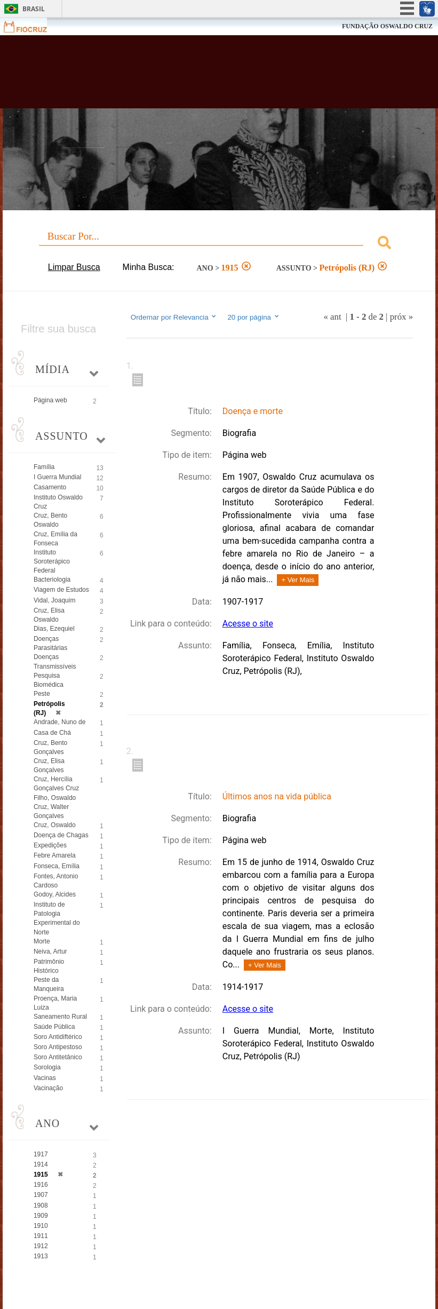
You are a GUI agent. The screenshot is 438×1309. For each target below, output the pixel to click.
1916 (41, 1184)
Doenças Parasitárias (50, 643)
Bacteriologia (52, 579)
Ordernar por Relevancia (174, 317)
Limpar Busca (74, 267)
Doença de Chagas (61, 835)
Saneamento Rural (60, 1016)
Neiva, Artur (50, 951)
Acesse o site (247, 623)
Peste (42, 693)
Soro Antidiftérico (58, 1037)
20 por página (253, 317)
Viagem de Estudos (61, 589)
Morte (42, 941)
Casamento (50, 487)
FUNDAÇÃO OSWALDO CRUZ (387, 26)
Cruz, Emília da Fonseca (55, 538)
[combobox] (219, 244)
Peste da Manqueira (49, 984)
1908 (41, 1205)
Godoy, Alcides (55, 894)
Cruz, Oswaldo (55, 825)
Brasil (33, 8)
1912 (41, 1246)
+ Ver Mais (297, 580)
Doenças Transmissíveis (55, 661)
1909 (41, 1215)
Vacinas (45, 1078)
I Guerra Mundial (57, 477)
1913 (41, 1256)
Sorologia (47, 1067)
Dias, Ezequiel (54, 628)
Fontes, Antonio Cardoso (56, 880)
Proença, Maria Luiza (55, 1003)
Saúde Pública (54, 1026)
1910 (41, 1225)
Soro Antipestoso (58, 1047)
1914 (41, 1164)
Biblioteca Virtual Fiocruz (190, 76)
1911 (41, 1236)
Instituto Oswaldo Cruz (58, 502)
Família (44, 467)
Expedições (50, 845)
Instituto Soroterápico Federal (52, 561)
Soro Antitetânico (58, 1057)
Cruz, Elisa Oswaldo (49, 615)
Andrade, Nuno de (59, 722)
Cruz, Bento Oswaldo (50, 520)
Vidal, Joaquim (55, 600)
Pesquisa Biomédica (48, 680)
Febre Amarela (55, 855)
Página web (50, 400)
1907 (41, 1195)
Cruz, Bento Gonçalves (50, 747)
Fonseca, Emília (56, 866)
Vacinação (48, 1088)
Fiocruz (31, 26)
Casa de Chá (52, 732)
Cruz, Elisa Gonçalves (49, 765)
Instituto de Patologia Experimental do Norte (57, 918)
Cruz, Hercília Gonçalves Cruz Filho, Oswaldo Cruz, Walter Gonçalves (56, 797)
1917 (41, 1154)
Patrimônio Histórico (49, 966)
